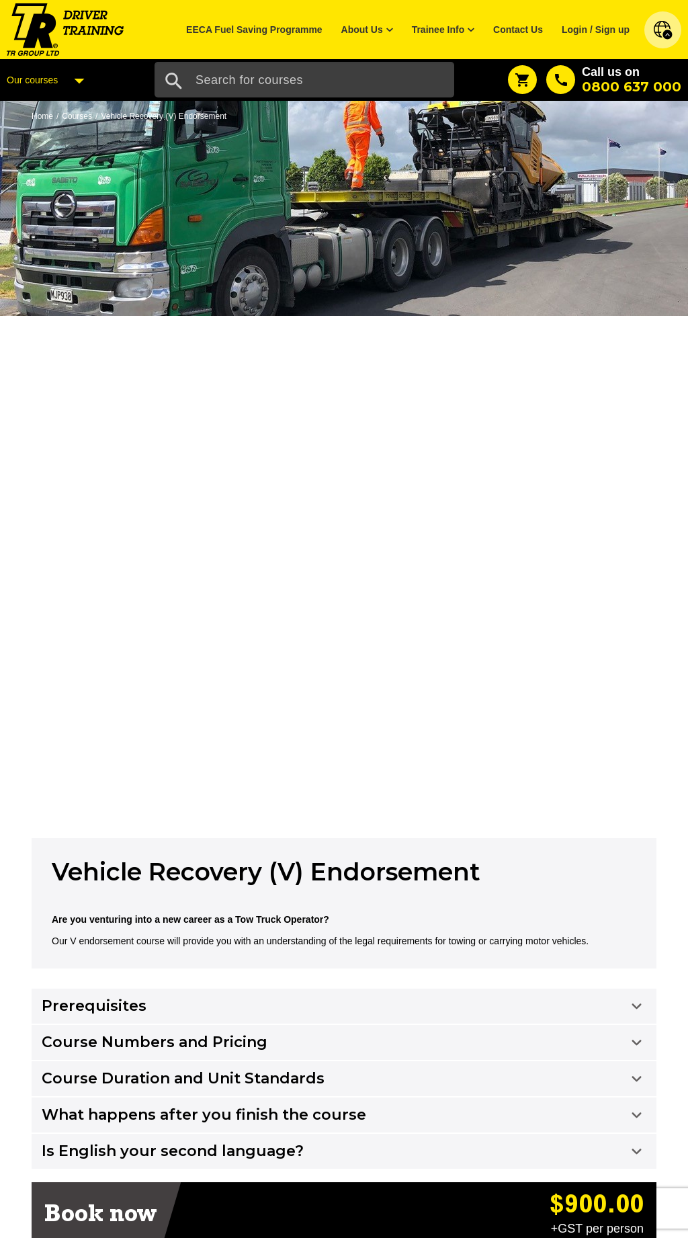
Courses (77, 116)
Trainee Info (438, 29)
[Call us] (613, 79)
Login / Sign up (596, 29)
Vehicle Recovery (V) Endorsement (163, 116)
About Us (362, 29)
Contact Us (518, 29)
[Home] (65, 29)
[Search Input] (304, 79)
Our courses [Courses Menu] (49, 81)
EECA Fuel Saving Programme (254, 29)
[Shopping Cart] (522, 79)
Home (42, 116)
